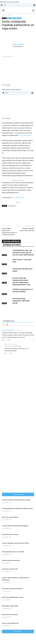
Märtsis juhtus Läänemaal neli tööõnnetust (12, 588)
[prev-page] (3, 308)
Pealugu (9, 18)
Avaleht (4, 15)
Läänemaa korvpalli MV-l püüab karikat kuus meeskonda (16, 500)
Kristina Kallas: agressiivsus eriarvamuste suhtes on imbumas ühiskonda (9, 231)
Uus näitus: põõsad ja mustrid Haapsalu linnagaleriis (15, 525)
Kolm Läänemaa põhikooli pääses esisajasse (13, 597)
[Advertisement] (19, 453)
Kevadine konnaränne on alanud (10, 534)
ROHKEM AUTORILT (12, 245)
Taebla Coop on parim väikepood (10, 517)
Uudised (19, 18)
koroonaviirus (12, 206)
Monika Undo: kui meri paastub (10, 614)
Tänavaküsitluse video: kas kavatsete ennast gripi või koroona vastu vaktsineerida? (23, 252)
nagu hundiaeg (17, 346)
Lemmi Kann (18, 44)
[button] (33, 10)
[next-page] (6, 308)
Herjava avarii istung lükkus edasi (10, 623)
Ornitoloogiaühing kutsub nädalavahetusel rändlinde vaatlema (17, 508)
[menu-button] (3, 10)
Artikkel (10, 15)
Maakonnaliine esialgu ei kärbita (10, 606)
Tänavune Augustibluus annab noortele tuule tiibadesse (15, 543)
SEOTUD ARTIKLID (11, 241)
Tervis (14, 18)
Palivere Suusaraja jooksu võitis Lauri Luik (27, 229)
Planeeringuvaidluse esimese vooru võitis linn (13, 551)
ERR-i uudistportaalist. (17, 197)
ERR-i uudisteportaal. (24, 135)
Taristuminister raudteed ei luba (10, 569)
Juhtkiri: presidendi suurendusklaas (11, 560)
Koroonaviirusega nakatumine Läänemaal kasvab (20, 301)
